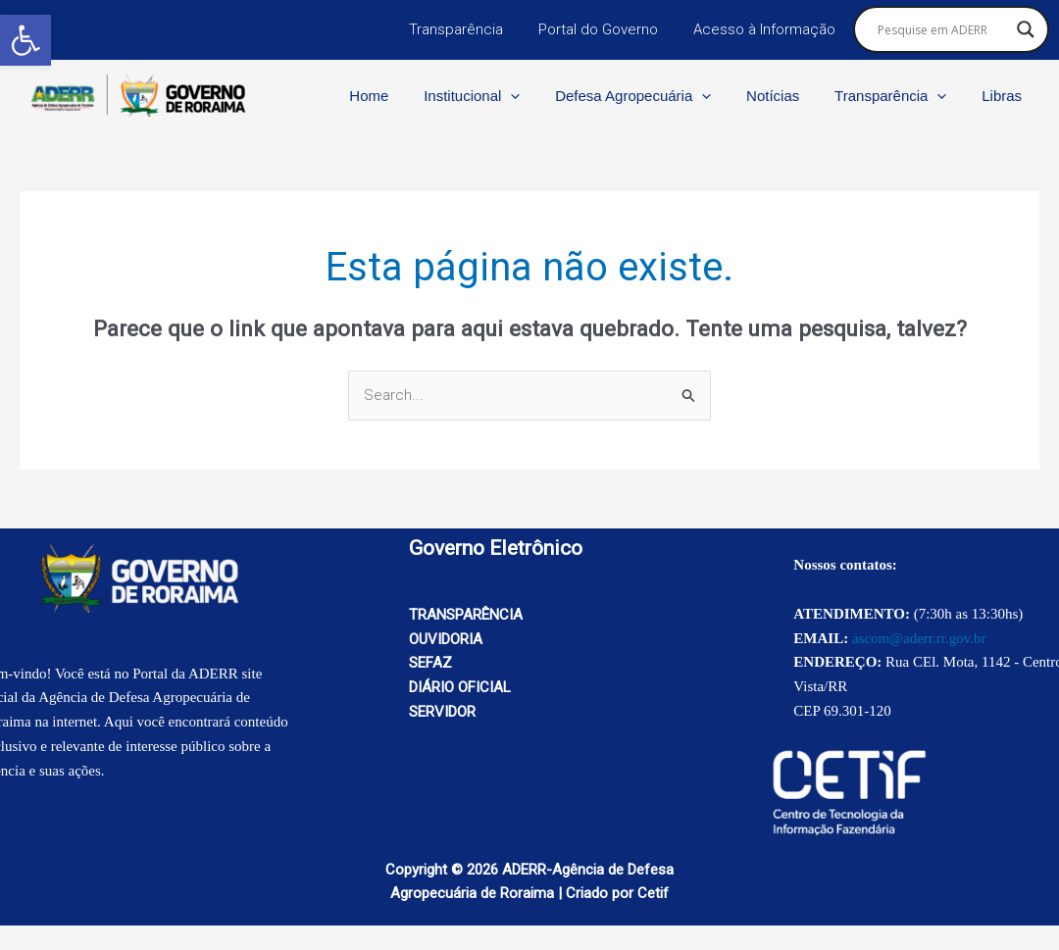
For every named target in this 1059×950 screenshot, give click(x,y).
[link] (25, 40)
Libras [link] (1004, 95)
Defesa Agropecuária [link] (653, 96)
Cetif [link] (653, 893)
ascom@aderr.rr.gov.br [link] (919, 638)
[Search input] (942, 29)
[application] (537, 96)
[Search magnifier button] (1025, 29)
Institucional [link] (497, 96)
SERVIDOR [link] (442, 712)
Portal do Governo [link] (607, 29)
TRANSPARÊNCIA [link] (466, 615)
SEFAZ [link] (430, 663)
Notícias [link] (787, 95)
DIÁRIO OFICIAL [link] (460, 687)
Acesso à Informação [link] (767, 29)
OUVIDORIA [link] (445, 639)
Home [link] (400, 95)
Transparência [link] (471, 29)
